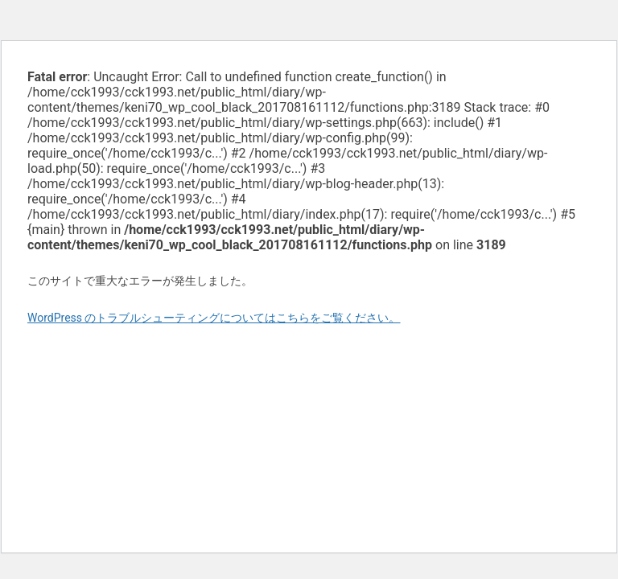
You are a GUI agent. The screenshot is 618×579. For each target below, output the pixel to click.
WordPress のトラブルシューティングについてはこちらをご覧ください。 (214, 317)
